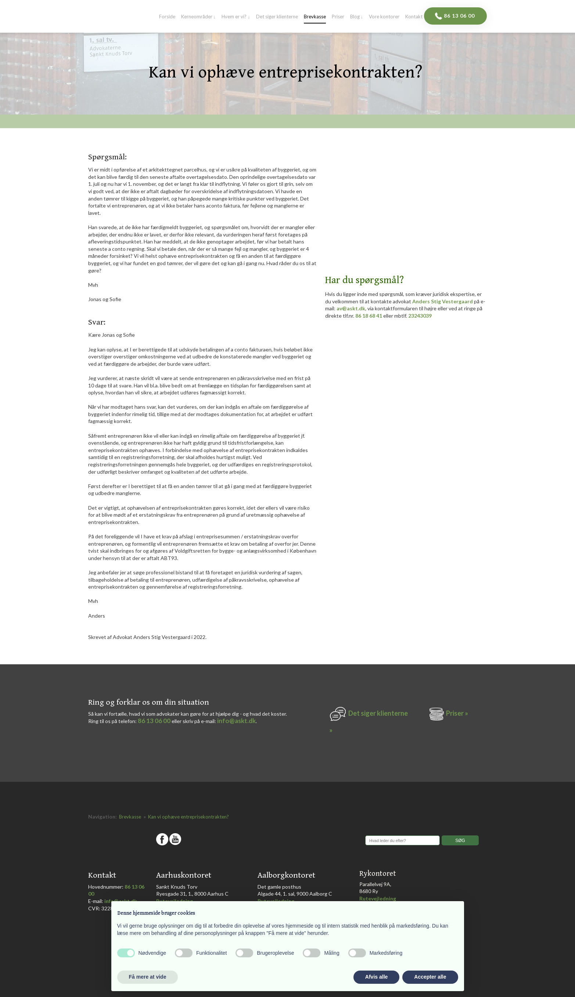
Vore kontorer (384, 16)
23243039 (420, 316)
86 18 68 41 (368, 316)
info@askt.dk (236, 721)
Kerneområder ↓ (198, 16)
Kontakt (414, 16)
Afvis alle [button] (376, 977)
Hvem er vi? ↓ (236, 16)
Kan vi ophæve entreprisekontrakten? (188, 817)
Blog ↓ (356, 16)
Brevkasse (315, 16)
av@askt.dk (351, 308)
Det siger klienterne (277, 16)
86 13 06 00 (154, 721)
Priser (338, 16)
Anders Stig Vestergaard (442, 301)
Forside (167, 16)
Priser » (457, 713)
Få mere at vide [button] (147, 977)
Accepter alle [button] (430, 977)
